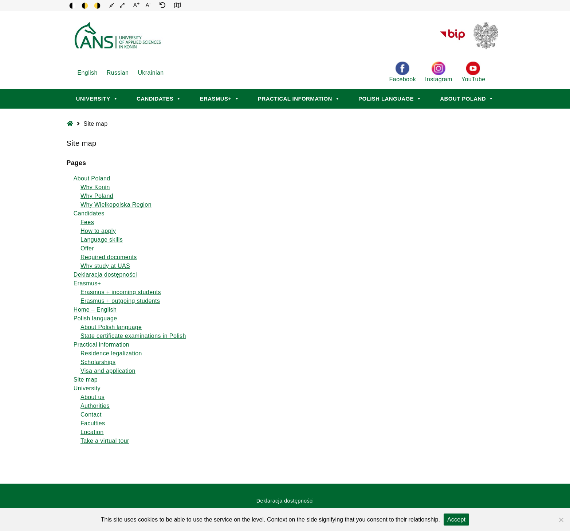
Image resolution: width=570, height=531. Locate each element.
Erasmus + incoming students (120, 292)
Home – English (95, 310)
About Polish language (111, 327)
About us (92, 397)
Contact (91, 414)
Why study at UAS (105, 266)
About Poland (467, 98)
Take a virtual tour (104, 441)
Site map (86, 379)
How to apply (98, 231)
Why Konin (95, 187)
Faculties (92, 423)
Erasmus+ (219, 98)
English (88, 73)
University (97, 98)
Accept (456, 519)
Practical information (299, 98)
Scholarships (97, 362)
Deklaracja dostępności (105, 275)
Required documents (108, 257)
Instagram (438, 72)
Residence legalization (111, 353)
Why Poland (96, 196)
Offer (87, 248)
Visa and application (107, 371)
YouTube (473, 72)
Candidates (159, 98)
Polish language (389, 98)
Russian (118, 73)
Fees (87, 222)
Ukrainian (151, 73)
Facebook (402, 72)
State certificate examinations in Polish (133, 336)
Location (92, 432)
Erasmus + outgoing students (120, 301)
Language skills (101, 240)
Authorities (95, 406)
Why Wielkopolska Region (116, 205)
